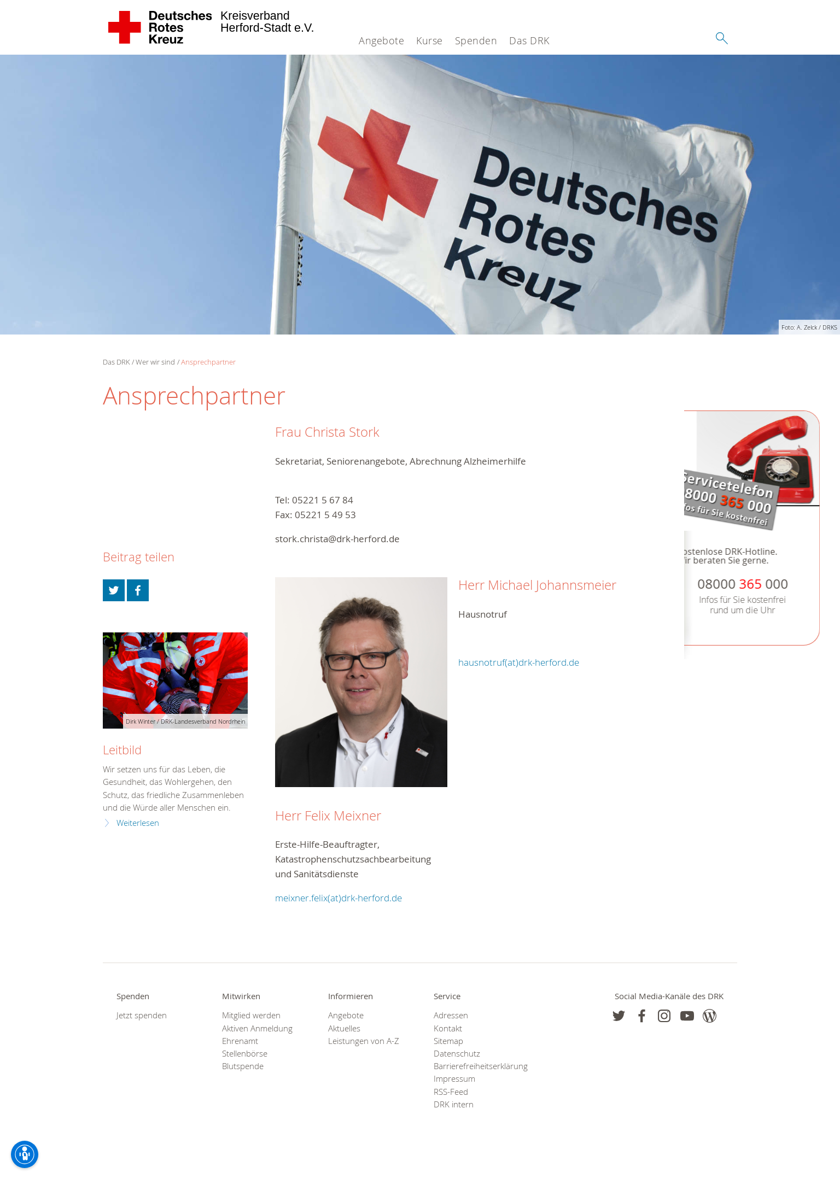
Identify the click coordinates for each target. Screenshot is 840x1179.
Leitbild (122, 749)
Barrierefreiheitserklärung (473, 1066)
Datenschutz (457, 1053)
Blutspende (243, 1066)
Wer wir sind (155, 362)
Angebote (381, 40)
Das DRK (529, 40)
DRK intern (454, 1104)
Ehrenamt (240, 1041)
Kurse (429, 40)
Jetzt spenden (141, 1015)
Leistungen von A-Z (363, 1041)
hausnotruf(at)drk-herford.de (518, 662)
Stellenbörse (244, 1053)
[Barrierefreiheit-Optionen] (24, 1154)
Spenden (476, 40)
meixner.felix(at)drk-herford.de (338, 897)
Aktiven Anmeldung (257, 1028)
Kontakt (448, 1028)
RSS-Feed (451, 1092)
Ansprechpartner (208, 362)
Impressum (454, 1079)
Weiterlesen (137, 823)
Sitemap (448, 1041)
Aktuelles (344, 1028)
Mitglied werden (251, 1015)
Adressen (451, 1015)
